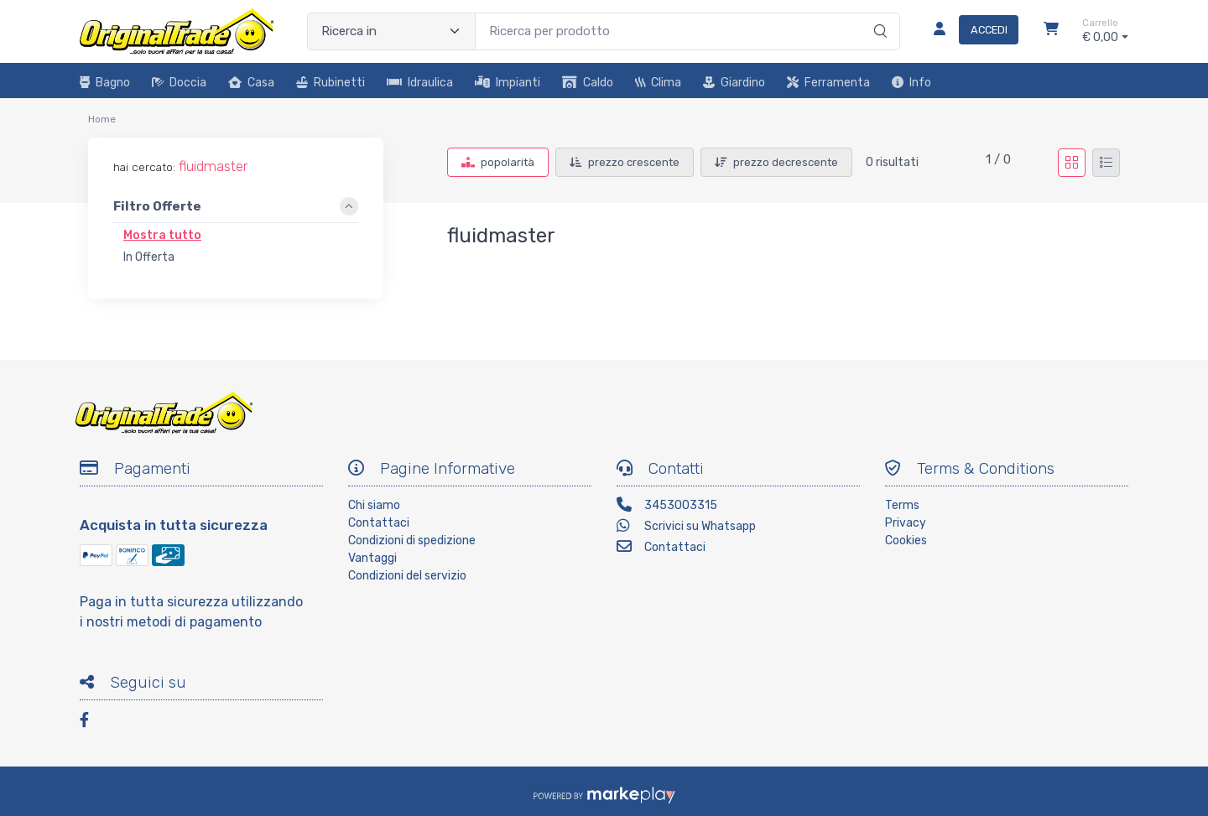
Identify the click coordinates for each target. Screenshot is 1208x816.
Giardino (734, 82)
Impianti (507, 82)
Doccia (179, 82)
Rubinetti (330, 82)
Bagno (105, 82)
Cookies (906, 540)
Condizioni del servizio (407, 576)
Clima (658, 82)
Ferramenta (828, 82)
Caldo (587, 82)
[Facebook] (92, 722)
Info (911, 82)
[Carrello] (1051, 31)
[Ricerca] (878, 14)
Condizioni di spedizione (412, 540)
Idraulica (420, 82)
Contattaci (378, 523)
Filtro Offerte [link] (157, 207)
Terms (902, 505)
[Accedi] (969, 31)
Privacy (905, 523)
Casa (251, 82)
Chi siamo (374, 505)
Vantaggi (372, 558)
